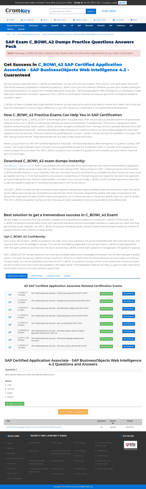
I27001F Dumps (103, 456)
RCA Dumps (79, 456)
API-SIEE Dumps (58, 461)
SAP (131, 25)
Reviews (67, 276)
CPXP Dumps (57, 443)
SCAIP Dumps (35, 443)
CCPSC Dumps (80, 443)
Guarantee (11, 453)
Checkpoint (33, 25)
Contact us (11, 468)
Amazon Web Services (15, 25)
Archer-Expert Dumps (105, 469)
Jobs (134, 20)
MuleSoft (101, 25)
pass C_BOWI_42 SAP (23, 165)
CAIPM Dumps (80, 451)
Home (10, 20)
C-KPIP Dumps (58, 474)
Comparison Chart (53, 276)
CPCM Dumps (102, 451)
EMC (64, 25)
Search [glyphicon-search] (91, 11)
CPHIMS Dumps (80, 469)
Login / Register (109, 11)
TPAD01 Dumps (58, 469)
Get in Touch (12, 473)
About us (10, 448)
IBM (79, 25)
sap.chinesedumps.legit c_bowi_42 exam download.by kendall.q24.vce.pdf (33, 427)
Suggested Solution (15, 404)
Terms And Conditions (15, 458)
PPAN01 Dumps (81, 474)
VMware (10, 29)
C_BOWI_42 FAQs (36, 276)
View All (21, 29)
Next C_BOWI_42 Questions (73, 411)
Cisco (45, 25)
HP (72, 25)
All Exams (118, 20)
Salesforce (121, 25)
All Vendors (27, 20)
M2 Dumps (34, 451)
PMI (110, 25)
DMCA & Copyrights (14, 478)
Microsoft (89, 25)
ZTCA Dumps (79, 461)
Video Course (80, 20)
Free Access (100, 20)
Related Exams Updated (16, 276)
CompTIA (54, 25)
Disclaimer (11, 463)
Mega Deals (60, 20)
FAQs (44, 20)
